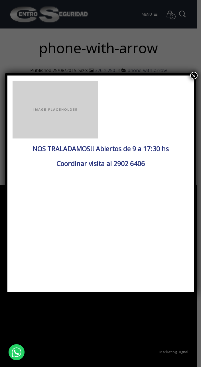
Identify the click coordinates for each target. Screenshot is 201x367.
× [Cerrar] (194, 75)
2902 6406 (129, 163)
